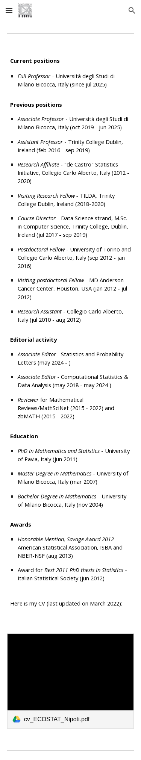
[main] (70, 333)
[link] (70, 680)
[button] (9, 10)
